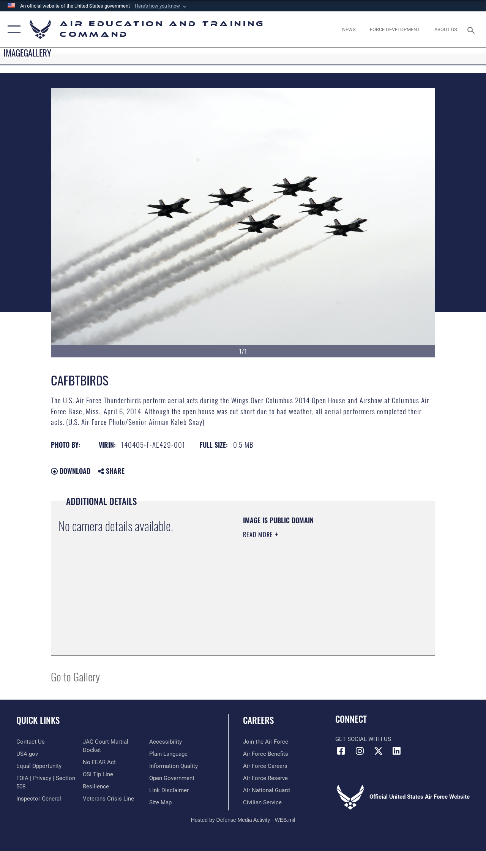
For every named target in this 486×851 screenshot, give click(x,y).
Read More (259, 534)
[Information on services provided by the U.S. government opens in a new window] (27, 753)
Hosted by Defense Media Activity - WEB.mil (243, 820)
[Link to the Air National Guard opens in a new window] (266, 790)
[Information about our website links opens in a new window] (169, 790)
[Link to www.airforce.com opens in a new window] (265, 741)
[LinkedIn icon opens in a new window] (396, 751)
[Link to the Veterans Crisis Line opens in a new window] (108, 798)
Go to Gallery (75, 676)
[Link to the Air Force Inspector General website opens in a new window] (38, 798)
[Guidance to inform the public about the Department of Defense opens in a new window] (173, 766)
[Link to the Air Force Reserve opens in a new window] (265, 778)
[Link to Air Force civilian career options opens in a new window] (262, 802)
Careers (258, 720)
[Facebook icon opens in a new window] (341, 751)
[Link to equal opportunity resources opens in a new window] (39, 766)
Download (70, 471)
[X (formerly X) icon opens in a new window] (378, 751)
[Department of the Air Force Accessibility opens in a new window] (165, 741)
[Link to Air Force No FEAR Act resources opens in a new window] (99, 762)
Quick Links (38, 720)
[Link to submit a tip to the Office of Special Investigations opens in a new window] (98, 774)
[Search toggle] (472, 29)
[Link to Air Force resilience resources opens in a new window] (96, 786)
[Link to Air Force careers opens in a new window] (265, 766)
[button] (161, 6)
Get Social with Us (363, 739)
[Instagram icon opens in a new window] (359, 751)
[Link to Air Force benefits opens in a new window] (265, 753)
